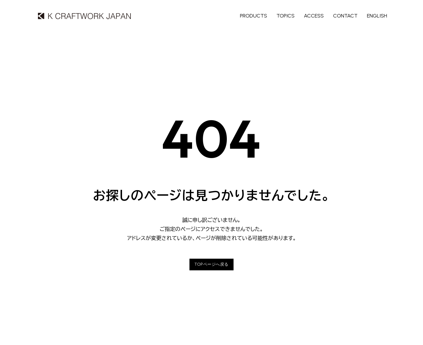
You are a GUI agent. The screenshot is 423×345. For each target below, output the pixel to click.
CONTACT (345, 16)
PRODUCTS (253, 16)
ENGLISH (377, 16)
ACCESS (314, 16)
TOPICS (285, 16)
